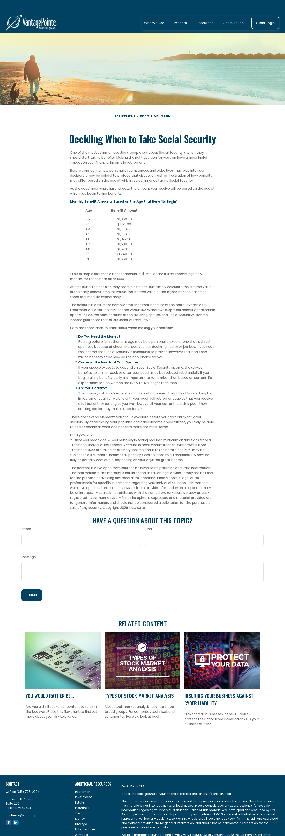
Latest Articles (85, 817)
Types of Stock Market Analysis (139, 683)
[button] (154, 10)
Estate (79, 790)
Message (28, 544)
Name (26, 516)
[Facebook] (8, 810)
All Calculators (85, 828)
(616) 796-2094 (28, 779)
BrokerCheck (222, 781)
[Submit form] (31, 582)
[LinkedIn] (16, 810)
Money (80, 806)
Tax (77, 801)
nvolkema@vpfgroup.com (25, 803)
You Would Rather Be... (49, 683)
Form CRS (137, 774)
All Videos (82, 822)
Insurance (82, 795)
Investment (83, 785)
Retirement (83, 779)
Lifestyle (81, 812)
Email (149, 516)
